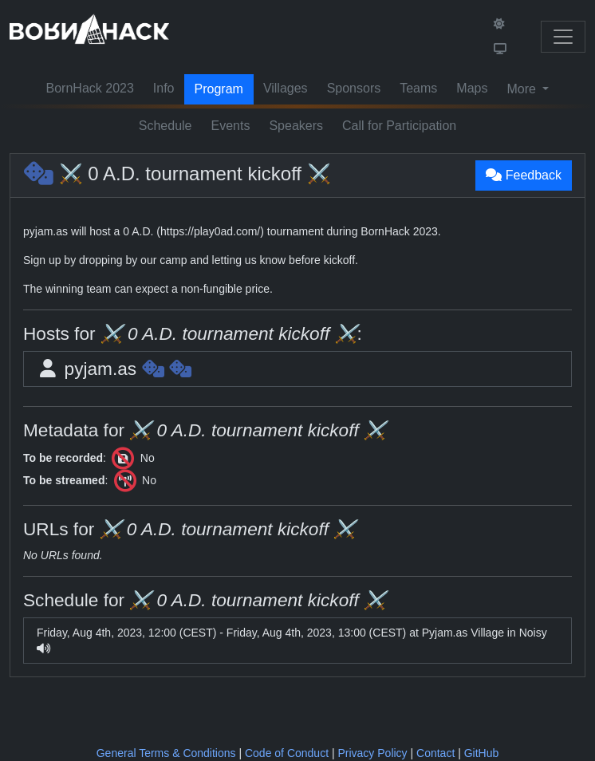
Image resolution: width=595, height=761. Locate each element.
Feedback (524, 175)
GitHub (481, 753)
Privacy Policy (372, 753)
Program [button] (219, 89)
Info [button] (164, 88)
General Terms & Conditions (166, 753)
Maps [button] (471, 88)
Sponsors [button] (354, 88)
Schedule (165, 125)
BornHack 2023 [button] (90, 88)
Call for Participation (399, 125)
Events (230, 125)
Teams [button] (418, 88)
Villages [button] (285, 88)
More (522, 89)
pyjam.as (114, 369)
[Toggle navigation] (563, 37)
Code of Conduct (287, 753)
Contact (435, 753)
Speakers (296, 125)
